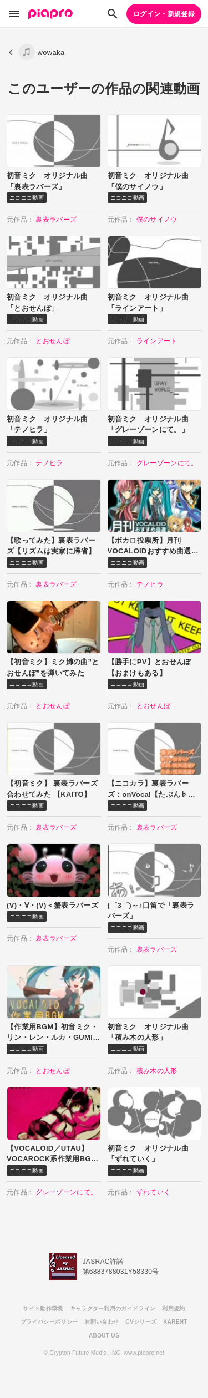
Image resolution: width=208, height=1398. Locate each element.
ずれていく (153, 1192)
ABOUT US (104, 1336)
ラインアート (156, 341)
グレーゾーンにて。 (167, 463)
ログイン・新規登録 (164, 14)
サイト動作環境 (43, 1308)
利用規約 (173, 1308)
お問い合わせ (101, 1322)
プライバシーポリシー (49, 1322)
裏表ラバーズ (56, 219)
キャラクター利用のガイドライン (113, 1308)
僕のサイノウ (156, 219)
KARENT (175, 1322)
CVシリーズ (140, 1322)
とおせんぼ (52, 341)
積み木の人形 (156, 1071)
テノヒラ (49, 463)
